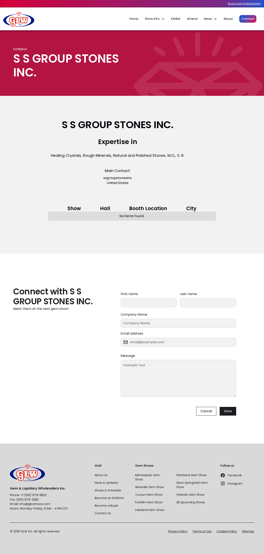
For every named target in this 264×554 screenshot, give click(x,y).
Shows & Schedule (108, 490)
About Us (101, 475)
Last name (188, 294)
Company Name (134, 314)
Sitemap (248, 531)
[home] (18, 19)
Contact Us (103, 513)
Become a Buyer (106, 506)
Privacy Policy (177, 531)
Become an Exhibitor (109, 498)
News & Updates (106, 483)
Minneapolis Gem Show (147, 477)
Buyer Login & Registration (244, 3)
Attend (192, 19)
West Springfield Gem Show (192, 485)
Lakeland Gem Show (149, 510)
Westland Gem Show (191, 475)
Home (134, 19)
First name (129, 294)
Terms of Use (202, 531)
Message (128, 355)
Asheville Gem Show (149, 487)
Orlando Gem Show (190, 495)
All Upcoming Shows (190, 502)
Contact (248, 19)
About (228, 19)
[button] (155, 19)
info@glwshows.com (34, 504)
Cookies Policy (227, 531)
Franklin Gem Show (148, 502)
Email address (132, 333)
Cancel (206, 411)
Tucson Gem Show (148, 495)
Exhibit (175, 19)
